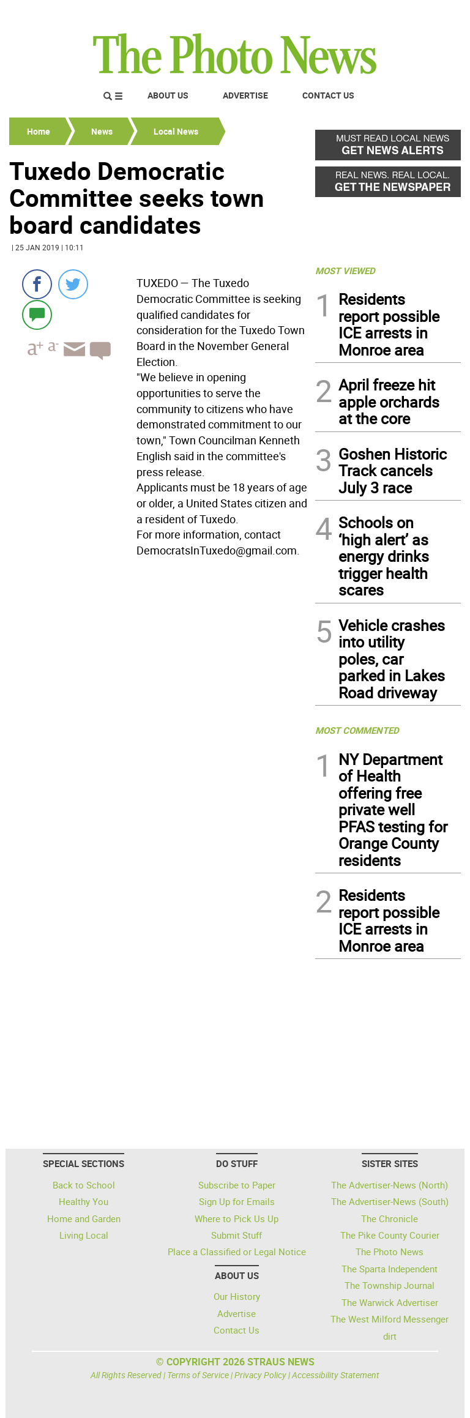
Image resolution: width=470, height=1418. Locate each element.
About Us (167, 95)
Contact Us (328, 95)
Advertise (245, 95)
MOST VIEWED (345, 270)
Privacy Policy (260, 1375)
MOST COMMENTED (357, 730)
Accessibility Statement (335, 1375)
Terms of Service (198, 1375)
